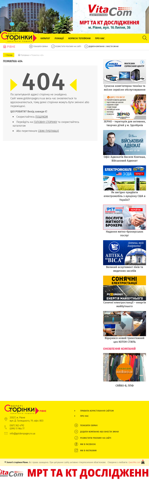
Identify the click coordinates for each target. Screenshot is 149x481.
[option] (124, 371)
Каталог (45, 38)
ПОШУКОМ (41, 117)
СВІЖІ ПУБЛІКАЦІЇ (48, 131)
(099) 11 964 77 (17, 428)
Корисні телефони (79, 38)
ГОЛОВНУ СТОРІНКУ (45, 122)
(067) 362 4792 (17, 425)
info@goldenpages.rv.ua (22, 433)
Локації (59, 38)
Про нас (100, 38)
